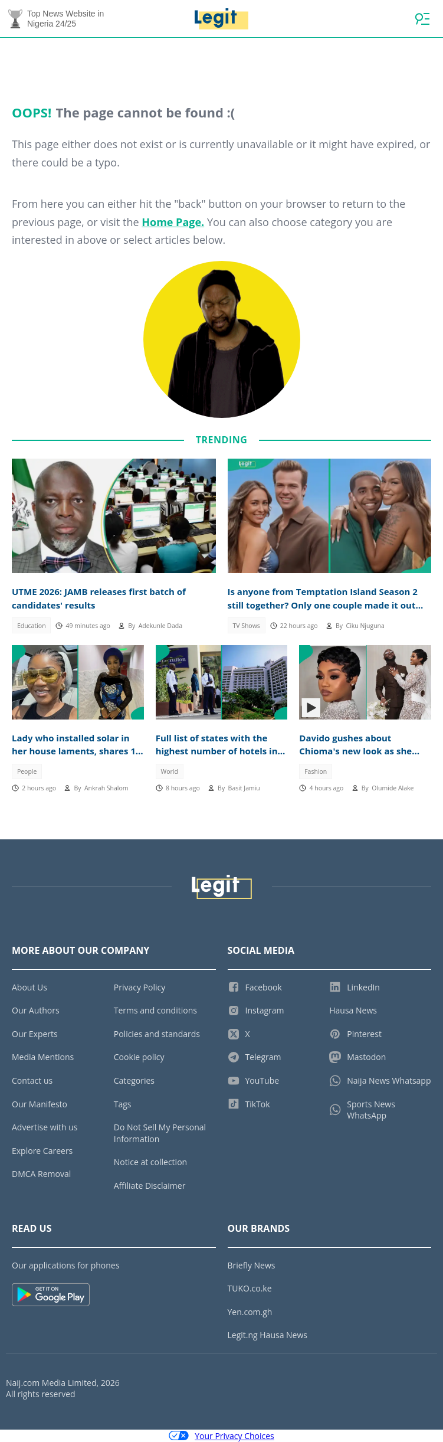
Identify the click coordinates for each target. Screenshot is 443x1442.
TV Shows (246, 626)
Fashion (315, 771)
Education (31, 626)
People (27, 771)
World (169, 771)
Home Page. (173, 222)
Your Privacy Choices (221, 1435)
